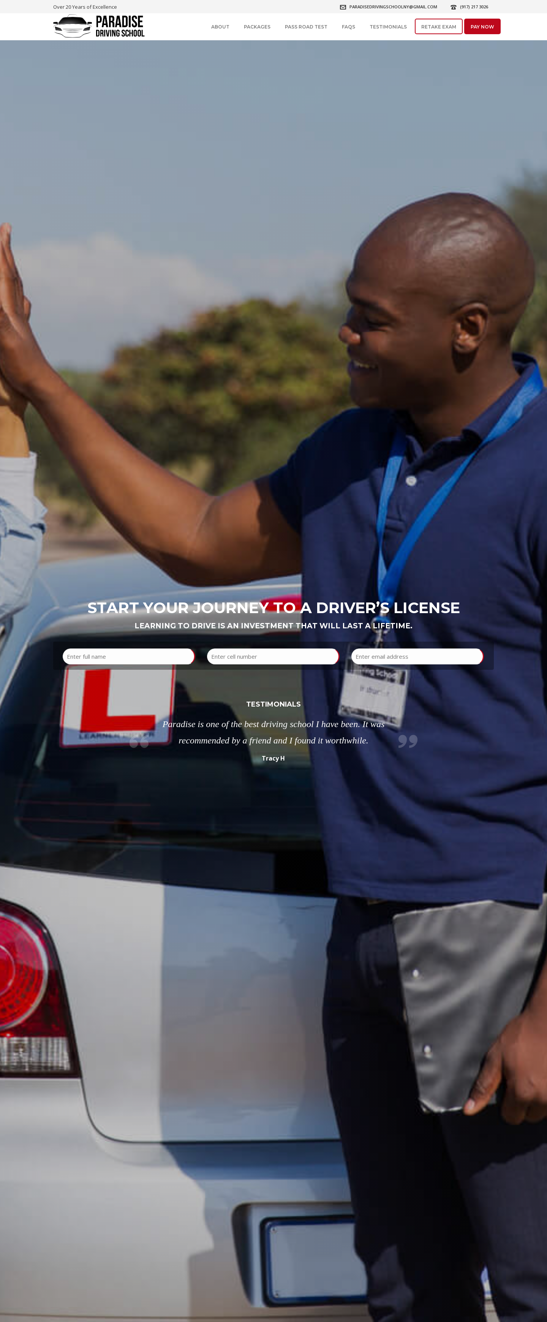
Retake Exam (438, 27)
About (220, 27)
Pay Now (482, 27)
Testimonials (388, 27)
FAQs (348, 27)
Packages (257, 27)
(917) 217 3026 (474, 6)
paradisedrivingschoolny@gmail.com (393, 6)
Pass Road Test (306, 27)
